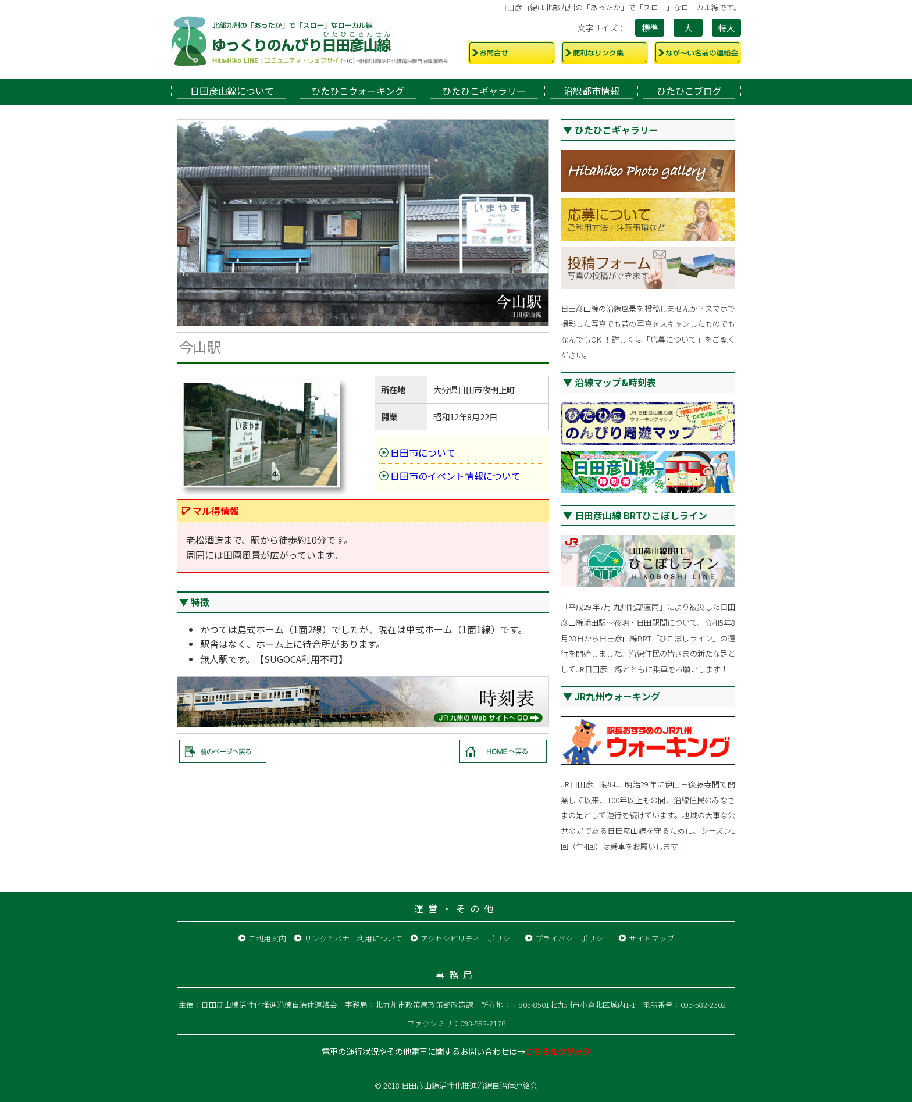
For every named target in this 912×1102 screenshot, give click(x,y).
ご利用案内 (267, 938)
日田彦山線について (232, 91)
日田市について (422, 452)
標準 (650, 28)
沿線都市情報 (591, 91)
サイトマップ (651, 938)
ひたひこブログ (689, 91)
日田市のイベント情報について (455, 476)
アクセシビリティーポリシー (469, 938)
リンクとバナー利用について (353, 938)
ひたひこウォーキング (357, 91)
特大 (726, 28)
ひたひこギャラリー (484, 91)
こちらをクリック (557, 1051)
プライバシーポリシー (573, 938)
